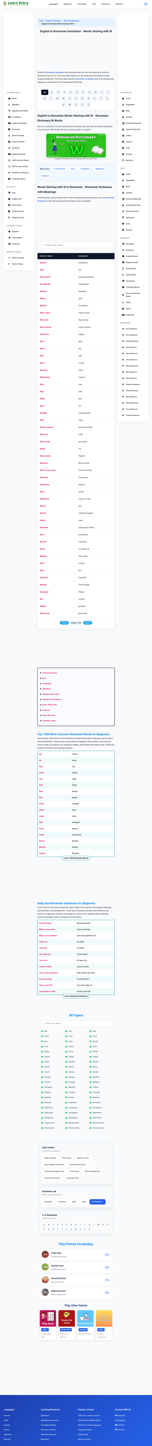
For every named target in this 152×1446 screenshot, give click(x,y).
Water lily (44, 433)
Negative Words (130, 262)
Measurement (98, 1112)
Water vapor (45, 312)
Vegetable (72, 1091)
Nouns (126, 309)
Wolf (42, 269)
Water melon (45, 455)
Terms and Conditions (104, 1442)
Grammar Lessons (48, 1419)
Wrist (42, 534)
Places (71, 1056)
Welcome (44, 462)
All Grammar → (97, 1191)
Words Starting (16, 258)
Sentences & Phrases (18, 173)
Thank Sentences (131, 415)
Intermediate (15, 238)
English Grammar (16, 154)
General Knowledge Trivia (54, 1160)
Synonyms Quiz (83, 1147)
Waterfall (44, 577)
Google (95, 1061)
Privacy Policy (87, 1442)
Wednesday (45, 376)
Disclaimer (121, 1442)
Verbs (74, 1191)
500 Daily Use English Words (89, 1409)
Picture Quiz (15, 205)
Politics (96, 1076)
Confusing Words (130, 287)
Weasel (43, 262)
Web (42, 355)
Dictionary (106, 4)
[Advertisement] (19, 53)
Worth (42, 548)
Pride (41, 793)
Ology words (49, 1112)
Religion (47, 1081)
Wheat (42, 298)
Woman (42, 836)
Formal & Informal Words (131, 294)
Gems (46, 1025)
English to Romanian (53, 21)
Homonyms (128, 281)
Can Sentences (130, 335)
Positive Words (130, 256)
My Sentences (129, 372)
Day (45, 1020)
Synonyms (48, 1191)
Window (43, 290)
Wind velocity (45, 326)
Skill (41, 811)
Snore (41, 762)
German (7, 1405)
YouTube (120, 1414)
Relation (96, 1086)
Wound (43, 505)
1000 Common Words (18, 160)
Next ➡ (88, 622)
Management (73, 1112)
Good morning (45, 912)
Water (42, 398)
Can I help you (45, 943)
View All (7, 1428)
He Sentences (129, 347)
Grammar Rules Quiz (78, 1154)
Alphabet (13, 105)
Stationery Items (130, 211)
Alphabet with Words (18, 111)
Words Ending (15, 264)
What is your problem (48, 925)
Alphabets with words (49, 1409)
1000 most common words (89, 1405)
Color (70, 1030)
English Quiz (15, 199)
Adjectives (128, 315)
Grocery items (98, 1117)
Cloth (95, 1035)
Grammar (119, 4)
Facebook (120, 1405)
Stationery (48, 1097)
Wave (42, 405)
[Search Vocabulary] (76, 244)
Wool (42, 340)
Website (43, 555)
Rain (41, 786)
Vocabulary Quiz (72, 1167)
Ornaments (97, 1097)
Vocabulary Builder (48, 1414)
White (42, 348)
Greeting (96, 1081)
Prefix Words (129, 269)
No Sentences (129, 378)
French (6, 1419)
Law (94, 1020)
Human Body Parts (131, 129)
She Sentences (130, 353)
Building (47, 1086)
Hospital (71, 1081)
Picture (71, 1086)
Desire (42, 830)
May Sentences (130, 366)
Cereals (47, 1071)
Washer (43, 512)
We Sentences (129, 397)
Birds (126, 111)
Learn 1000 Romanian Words (76, 847)
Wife (42, 419)
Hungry (42, 842)
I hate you (43, 931)
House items (49, 1117)
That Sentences (130, 391)
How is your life (45, 974)
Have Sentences (130, 341)
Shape (46, 1041)
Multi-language (50, 1147)
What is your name (48, 469)
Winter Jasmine (46, 426)
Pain (41, 780)
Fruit (46, 1035)
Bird (45, 1030)
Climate (71, 1066)
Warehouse (44, 484)
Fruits (126, 98)
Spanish (7, 1414)
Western (43, 305)
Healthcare (48, 1107)
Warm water (45, 441)
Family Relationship (131, 123)
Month (95, 1030)
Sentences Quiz (16, 218)
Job (70, 1020)
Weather (96, 1066)
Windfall (43, 412)
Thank (41, 824)
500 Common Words (18, 166)
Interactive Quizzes (48, 1424)
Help (41, 774)
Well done (44, 476)
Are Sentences (129, 329)
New (41, 755)
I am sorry (43, 949)
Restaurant (97, 1102)
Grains (95, 1056)
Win (41, 598)
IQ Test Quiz (74, 1160)
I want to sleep (45, 956)
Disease (47, 1066)
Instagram (120, 1409)
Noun (84, 1191)
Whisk (42, 448)
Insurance (97, 1091)
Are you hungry (45, 968)
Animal (95, 1051)
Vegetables (128, 105)
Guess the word (47, 706)
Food (95, 1025)
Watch (42, 519)
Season (47, 1046)
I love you (43, 937)
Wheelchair (44, 498)
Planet (95, 1041)
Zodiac (71, 1046)
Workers (43, 541)
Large (41, 805)
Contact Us (133, 1442)
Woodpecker (45, 283)
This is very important (48, 962)
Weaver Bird (45, 276)
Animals (127, 117)
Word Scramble (16, 135)
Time (70, 1025)
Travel (46, 1061)
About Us (144, 1442)
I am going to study (47, 980)
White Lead (44, 612)
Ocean (71, 1035)
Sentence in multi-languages (89, 1414)
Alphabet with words (49, 689)
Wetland (43, 584)
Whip (42, 569)
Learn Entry (8, 1442)
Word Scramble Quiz (92, 1160)
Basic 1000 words (48, 697)
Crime (70, 1041)
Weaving (43, 369)
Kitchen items (74, 1117)
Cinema (71, 1061)
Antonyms (62, 1191)
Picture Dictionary (48, 672)
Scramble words (47, 710)
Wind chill (44, 319)
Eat (40, 743)
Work (42, 562)
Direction (48, 1091)
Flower (95, 1046)
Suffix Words (129, 275)
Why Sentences (130, 403)
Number (71, 1051)
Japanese (8, 1424)
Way (41, 391)
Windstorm (44, 333)
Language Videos (17, 179)
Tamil (6, 1409)
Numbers (127, 160)
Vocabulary (81, 4)
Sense (41, 799)
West (42, 383)
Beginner (13, 231)
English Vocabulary (17, 123)
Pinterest (120, 1419)
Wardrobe (44, 527)
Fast (41, 768)
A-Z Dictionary (59, 168)
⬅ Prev (64, 622)
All (43, 92)
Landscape (72, 1097)
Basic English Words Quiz (54, 1154)
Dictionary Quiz (16, 211)
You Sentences (130, 409)
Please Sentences (131, 384)
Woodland (44, 591)
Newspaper (73, 1107)
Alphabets (67, 4)
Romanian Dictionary (71, 21)
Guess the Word (16, 142)
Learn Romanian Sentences (76, 985)
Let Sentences (129, 360)
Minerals (71, 1076)
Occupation (73, 1102)
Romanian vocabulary (85, 79)
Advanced (14, 244)
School (47, 1056)
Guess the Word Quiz (52, 1167)
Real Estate (97, 1107)
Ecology (71, 1071)
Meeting (96, 1071)
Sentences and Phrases (51, 693)
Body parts (48, 1102)
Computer (48, 1076)
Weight (43, 605)
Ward (42, 491)
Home (12, 98)
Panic (41, 818)
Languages (53, 4)
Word (42, 362)
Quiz (94, 4)
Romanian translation (55, 72)
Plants (46, 1051)
